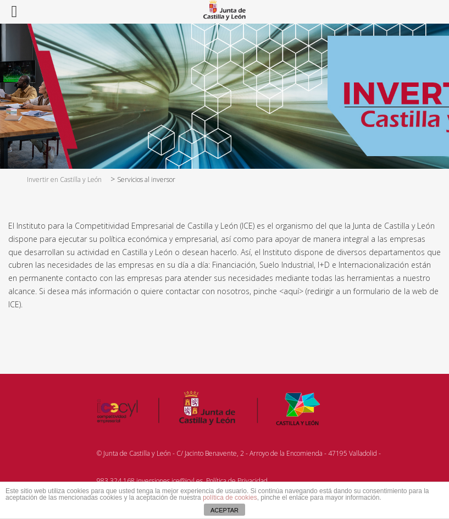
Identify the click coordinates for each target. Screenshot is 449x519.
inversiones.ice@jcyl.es (169, 480)
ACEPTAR (224, 510)
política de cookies (230, 497)
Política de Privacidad (237, 480)
